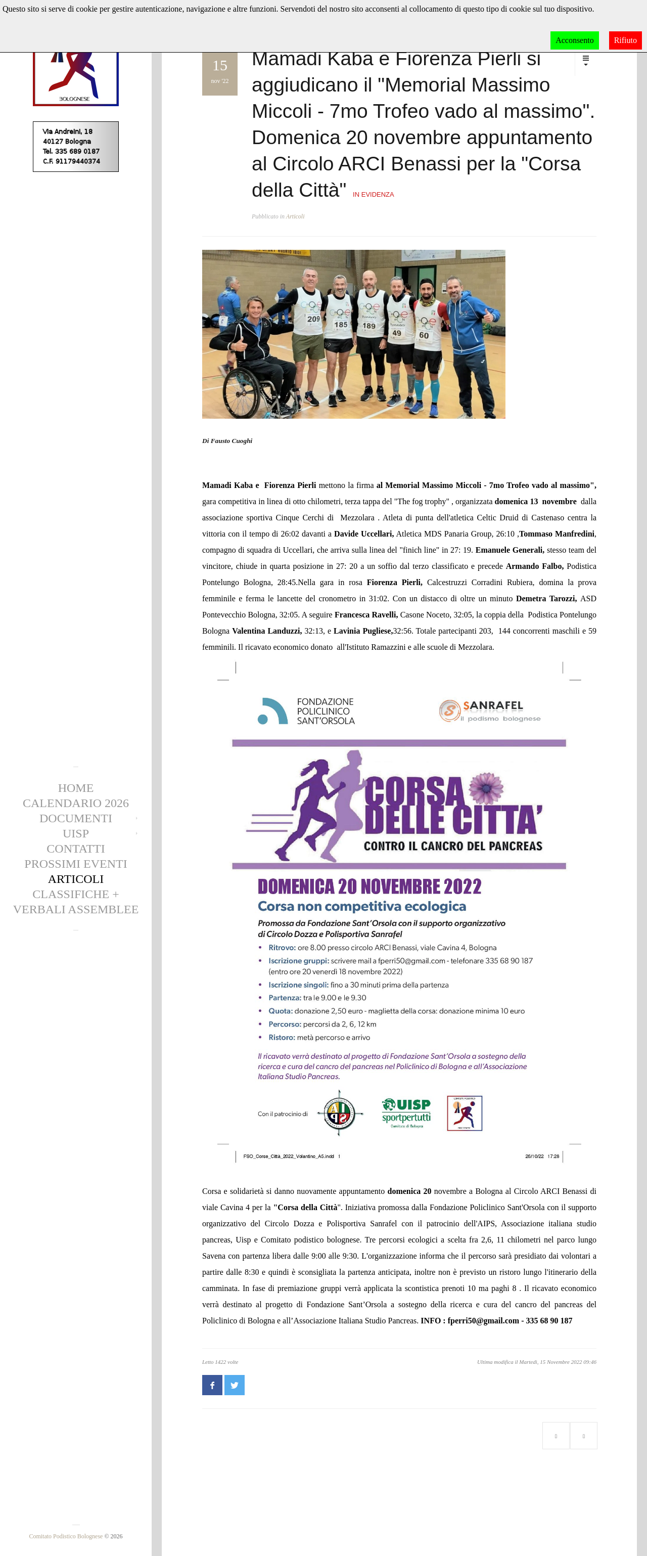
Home (76, 787)
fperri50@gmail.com (484, 1320)
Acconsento (575, 40)
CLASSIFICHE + (75, 894)
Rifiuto (625, 40)
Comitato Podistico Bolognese (66, 1536)
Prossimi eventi (75, 863)
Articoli (76, 878)
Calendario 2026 (76, 803)
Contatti (76, 848)
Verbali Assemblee (76, 909)
